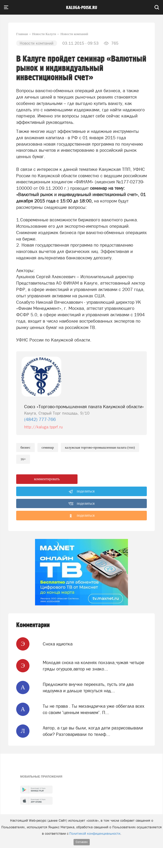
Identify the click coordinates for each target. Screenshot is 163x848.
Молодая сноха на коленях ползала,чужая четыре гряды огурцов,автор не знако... (93, 666)
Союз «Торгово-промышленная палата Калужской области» (84, 406)
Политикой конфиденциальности (94, 834)
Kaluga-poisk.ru (81, 7)
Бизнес (25, 447)
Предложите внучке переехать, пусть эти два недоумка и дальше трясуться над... (88, 687)
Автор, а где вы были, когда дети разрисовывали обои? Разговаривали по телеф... (93, 731)
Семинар (48, 447)
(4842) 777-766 (40, 419)
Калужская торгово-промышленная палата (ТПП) (100, 447)
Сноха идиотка (57, 644)
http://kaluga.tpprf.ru (43, 427)
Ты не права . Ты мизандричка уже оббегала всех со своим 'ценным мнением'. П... (93, 709)
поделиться (81, 491)
